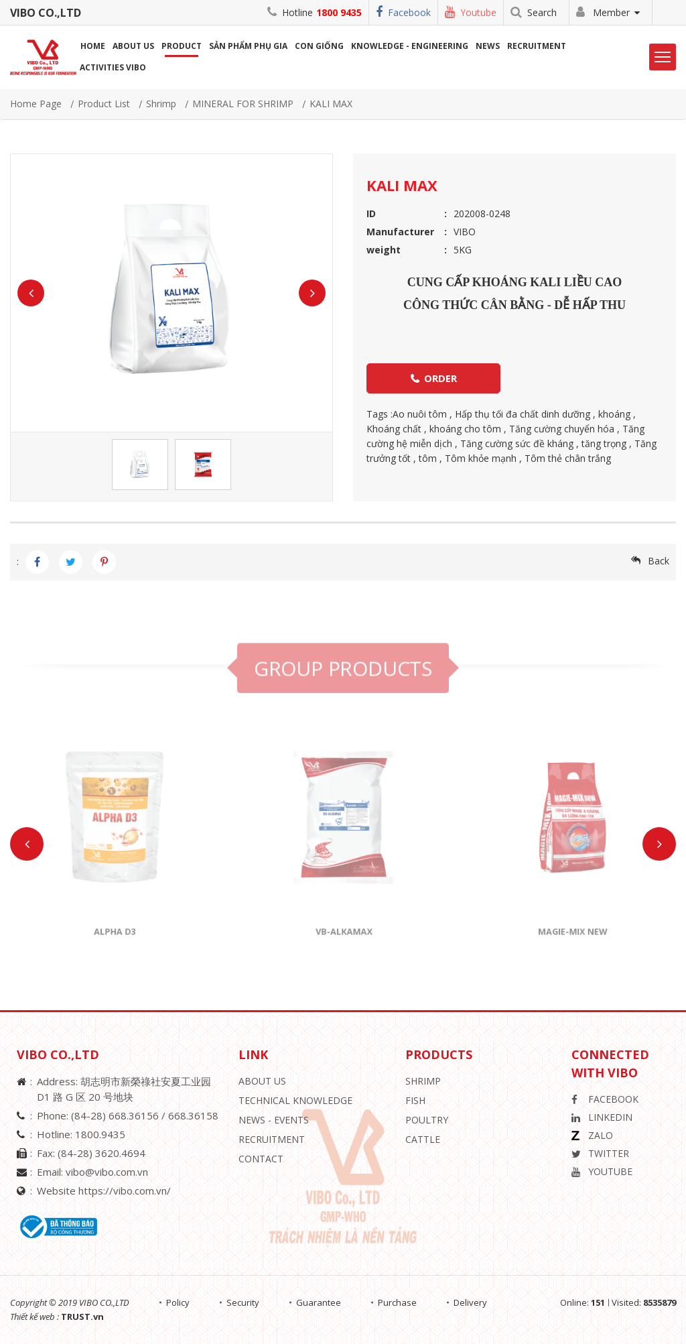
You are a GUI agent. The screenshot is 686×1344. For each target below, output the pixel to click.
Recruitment (536, 46)
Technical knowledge (295, 1100)
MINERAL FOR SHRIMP (242, 103)
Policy (178, 1302)
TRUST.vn (82, 1316)
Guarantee (318, 1302)
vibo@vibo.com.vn (107, 1171)
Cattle (422, 1139)
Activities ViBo (113, 67)
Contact (260, 1158)
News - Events (273, 1119)
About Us (262, 1081)
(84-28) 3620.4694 (101, 1153)
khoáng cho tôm (465, 428)
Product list (104, 103)
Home (92, 46)
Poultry (426, 1119)
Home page (36, 103)
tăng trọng (603, 443)
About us (133, 46)
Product (181, 46)
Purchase (397, 1302)
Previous (30, 293)
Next (312, 293)
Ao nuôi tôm (420, 414)
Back (658, 560)
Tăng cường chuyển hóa (561, 428)
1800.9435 (100, 1134)
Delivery (470, 1302)
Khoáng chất (393, 428)
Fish (415, 1100)
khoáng (614, 414)
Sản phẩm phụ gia (248, 46)
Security (242, 1302)
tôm (428, 458)
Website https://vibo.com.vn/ (104, 1190)
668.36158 (193, 1115)
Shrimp (161, 103)
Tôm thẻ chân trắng (568, 458)
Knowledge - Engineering (409, 46)
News (488, 46)
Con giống (319, 46)
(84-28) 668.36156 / (119, 1115)
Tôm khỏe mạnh (481, 458)
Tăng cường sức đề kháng (516, 443)
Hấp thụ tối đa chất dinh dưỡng (522, 414)
